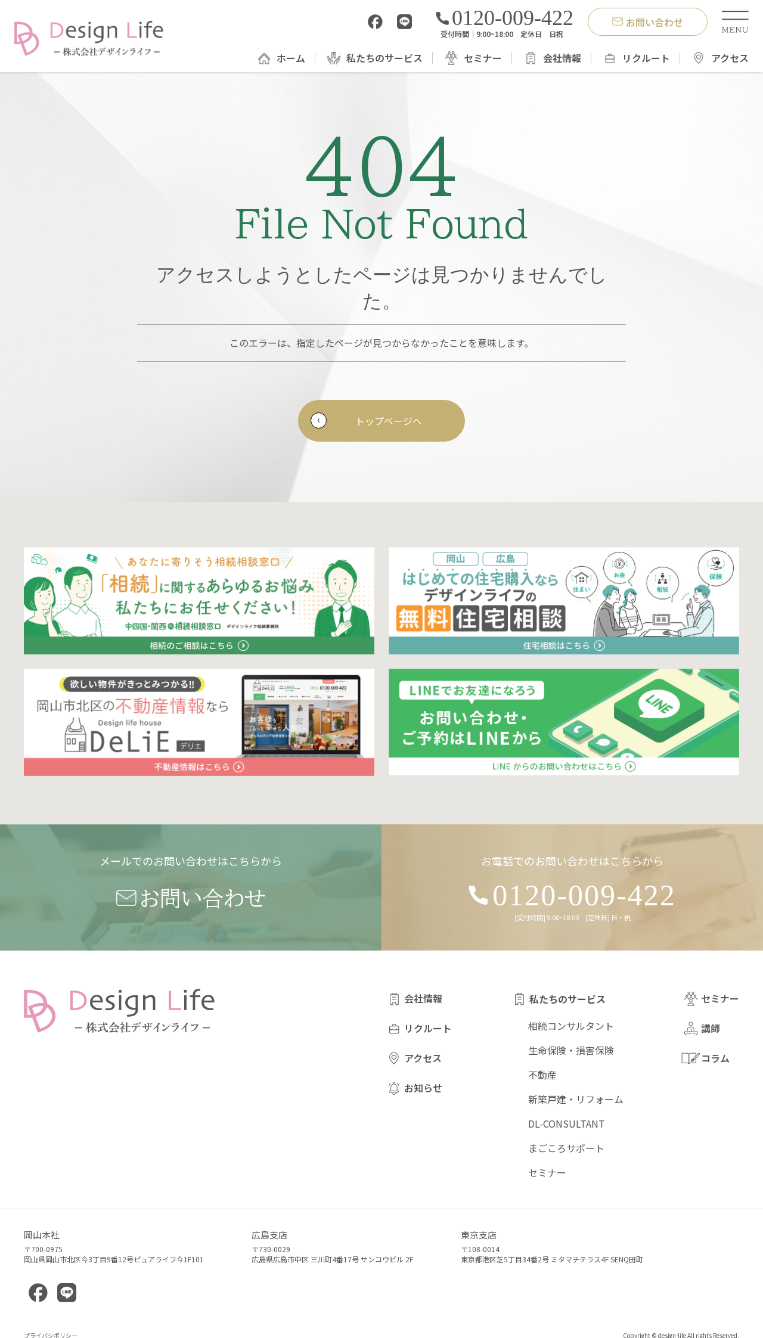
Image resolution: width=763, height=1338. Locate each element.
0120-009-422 (504, 18)
